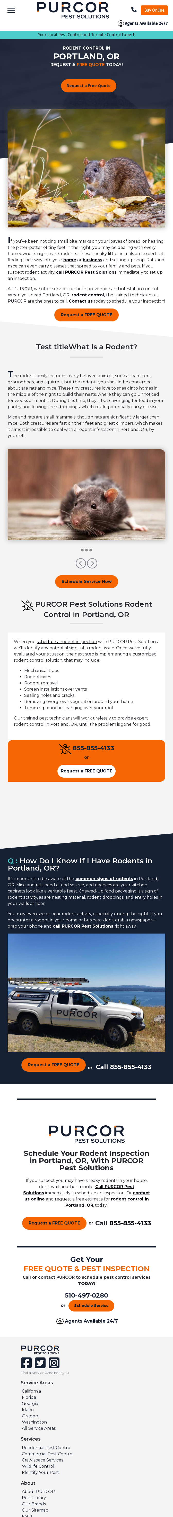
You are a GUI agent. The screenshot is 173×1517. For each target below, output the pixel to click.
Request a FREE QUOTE (86, 314)
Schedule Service (91, 1305)
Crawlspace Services (42, 1460)
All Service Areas (39, 1428)
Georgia (30, 1403)
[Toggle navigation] (11, 10)
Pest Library (34, 1497)
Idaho (28, 1409)
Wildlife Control (38, 1466)
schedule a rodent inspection (67, 641)
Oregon (30, 1415)
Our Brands (34, 1504)
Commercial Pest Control (48, 1453)
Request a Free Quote (89, 85)
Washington (34, 1422)
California (31, 1391)
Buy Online (154, 10)
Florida (29, 1397)
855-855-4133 (93, 748)
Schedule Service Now (87, 581)
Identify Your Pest (40, 1472)
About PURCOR (38, 1491)
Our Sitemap (35, 1510)
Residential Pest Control (47, 1447)
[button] (81, 565)
